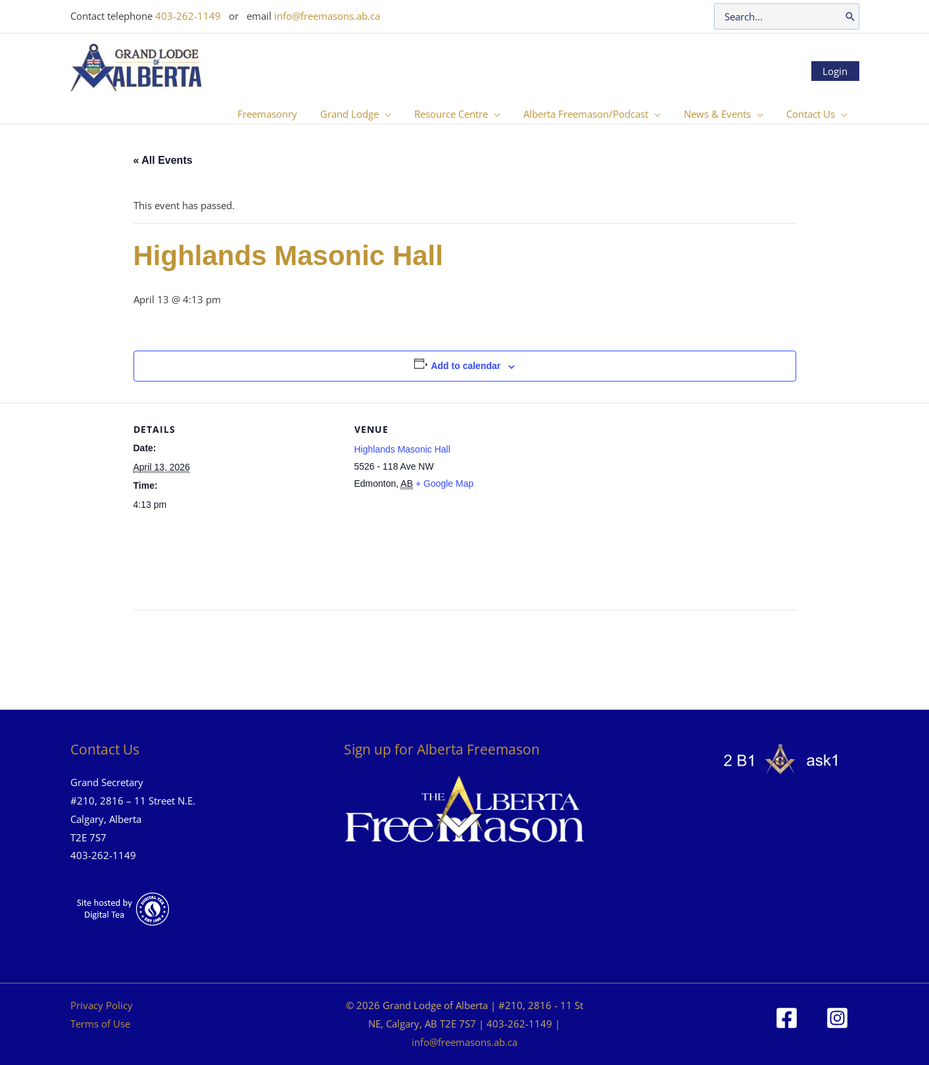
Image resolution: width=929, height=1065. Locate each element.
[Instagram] (837, 1018)
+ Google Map (444, 483)
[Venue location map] (644, 493)
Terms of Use (100, 1023)
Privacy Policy (101, 1005)
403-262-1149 (188, 15)
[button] (400, 114)
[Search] (850, 16)
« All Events (163, 160)
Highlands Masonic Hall (402, 449)
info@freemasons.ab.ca (327, 15)
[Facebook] (786, 1018)
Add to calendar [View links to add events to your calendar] (465, 365)
